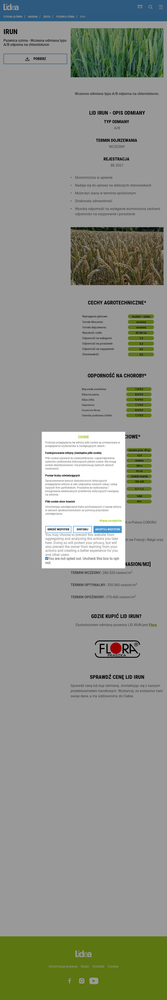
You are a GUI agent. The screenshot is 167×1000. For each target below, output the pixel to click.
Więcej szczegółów (111, 520)
